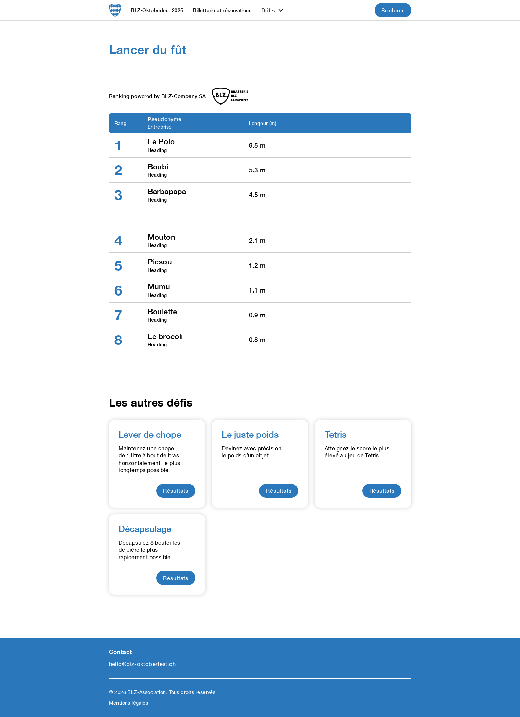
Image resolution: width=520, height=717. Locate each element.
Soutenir (392, 10)
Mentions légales (128, 703)
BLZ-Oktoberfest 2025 (157, 10)
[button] (272, 10)
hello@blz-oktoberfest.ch (142, 664)
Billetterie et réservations (222, 10)
